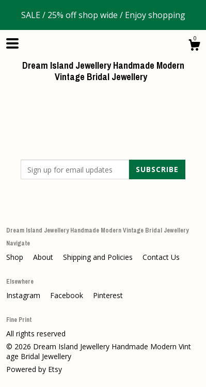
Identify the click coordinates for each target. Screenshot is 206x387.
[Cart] (194, 46)
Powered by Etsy (34, 369)
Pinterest (108, 295)
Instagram (24, 295)
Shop (15, 257)
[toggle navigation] (12, 43)
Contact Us (161, 257)
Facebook (67, 295)
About (44, 257)
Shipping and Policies (99, 257)
